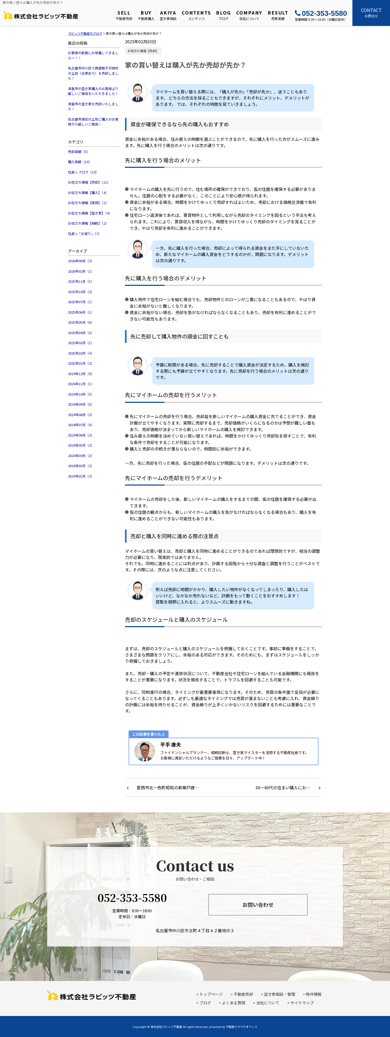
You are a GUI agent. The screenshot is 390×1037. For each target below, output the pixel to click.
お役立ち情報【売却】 (143, 51)
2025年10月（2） (81, 291)
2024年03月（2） (81, 465)
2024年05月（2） (81, 445)
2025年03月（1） (81, 342)
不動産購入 (146, 15)
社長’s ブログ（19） (83, 172)
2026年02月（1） (81, 271)
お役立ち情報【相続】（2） (88, 223)
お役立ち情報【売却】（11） (89, 182)
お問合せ (371, 12)
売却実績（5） (79, 151)
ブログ (223, 15)
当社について (249, 15)
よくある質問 (233, 1002)
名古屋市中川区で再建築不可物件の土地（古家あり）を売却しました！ (93, 73)
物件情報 (314, 994)
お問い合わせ (258, 904)
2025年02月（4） (81, 353)
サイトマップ (302, 1002)
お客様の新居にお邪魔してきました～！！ (93, 55)
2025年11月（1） (81, 281)
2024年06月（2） (81, 435)
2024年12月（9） (81, 373)
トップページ (211, 994)
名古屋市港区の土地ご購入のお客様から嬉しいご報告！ (93, 122)
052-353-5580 (321, 13)
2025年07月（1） (81, 301)
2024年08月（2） (81, 414)
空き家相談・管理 (279, 994)
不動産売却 (124, 15)
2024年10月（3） (81, 394)
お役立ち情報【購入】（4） (88, 192)
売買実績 (278, 15)
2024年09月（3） (81, 404)
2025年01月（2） (81, 363)
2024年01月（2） (81, 476)
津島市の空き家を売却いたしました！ (93, 106)
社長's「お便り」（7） (84, 233)
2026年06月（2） (81, 260)
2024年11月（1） (81, 383)
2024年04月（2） (81, 455)
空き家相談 (168, 15)
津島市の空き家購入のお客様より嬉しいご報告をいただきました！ (93, 91)
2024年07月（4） (81, 424)
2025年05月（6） (81, 322)
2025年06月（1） (81, 312)
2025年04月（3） (81, 332)
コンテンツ (196, 15)
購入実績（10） (80, 161)
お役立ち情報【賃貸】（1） (88, 202)
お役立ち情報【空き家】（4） (90, 213)
